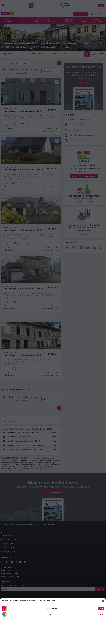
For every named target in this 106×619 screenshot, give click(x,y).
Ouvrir (101, 608)
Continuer (99, 614)
